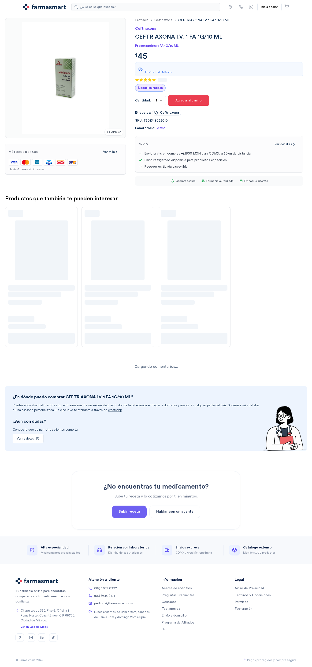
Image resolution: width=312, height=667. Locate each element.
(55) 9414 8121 (102, 596)
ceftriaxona (163, 20)
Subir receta (129, 523)
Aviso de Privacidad (249, 588)
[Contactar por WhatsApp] (251, 7)
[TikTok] (53, 637)
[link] (204, 20)
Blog (165, 629)
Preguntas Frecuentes (178, 595)
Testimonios (171, 608)
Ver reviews (28, 438)
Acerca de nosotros (177, 588)
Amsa (161, 128)
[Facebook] (19, 637)
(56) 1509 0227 (103, 588)
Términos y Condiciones (253, 595)
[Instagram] (31, 637)
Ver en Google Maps (34, 626)
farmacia (141, 20)
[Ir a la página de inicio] (44, 7)
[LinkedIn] (42, 637)
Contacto (169, 602)
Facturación (243, 608)
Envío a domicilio (174, 615)
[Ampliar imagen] (113, 132)
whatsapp (115, 410)
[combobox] (159, 100)
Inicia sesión (269, 7)
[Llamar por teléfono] (241, 7)
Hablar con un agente (174, 523)
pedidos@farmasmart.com (111, 603)
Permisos (241, 602)
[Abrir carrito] (286, 6)
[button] (230, 7)
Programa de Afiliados (178, 622)
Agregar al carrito (188, 100)
